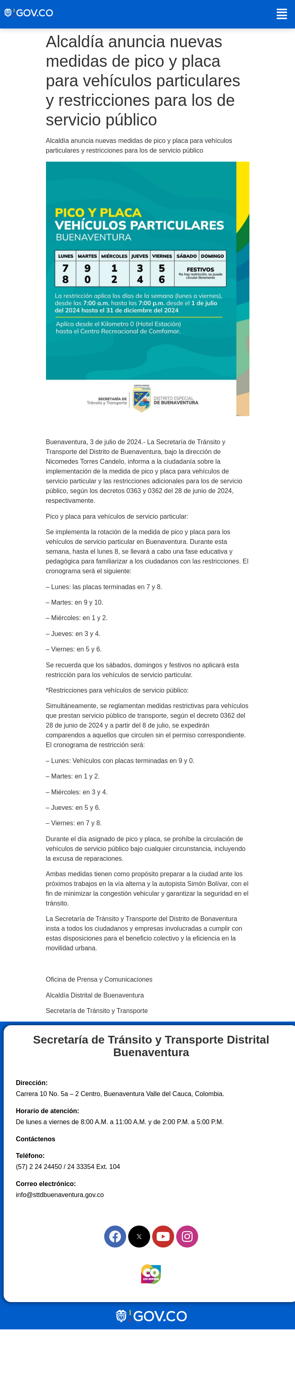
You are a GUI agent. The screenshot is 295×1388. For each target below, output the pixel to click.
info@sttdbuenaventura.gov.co (60, 1194)
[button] (282, 14)
